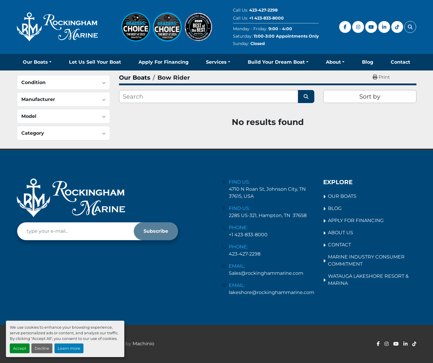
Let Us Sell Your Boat (95, 62)
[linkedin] (384, 27)
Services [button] (216, 62)
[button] (37, 62)
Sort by (369, 96)
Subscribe (156, 231)
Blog (367, 62)
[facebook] (345, 27)
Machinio (143, 343)
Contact (400, 62)
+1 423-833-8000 (266, 18)
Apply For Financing (164, 62)
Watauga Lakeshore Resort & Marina (368, 279)
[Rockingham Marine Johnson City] (73, 198)
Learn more (69, 348)
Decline (42, 348)
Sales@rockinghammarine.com (266, 273)
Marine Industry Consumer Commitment (366, 260)
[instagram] (358, 27)
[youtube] (371, 27)
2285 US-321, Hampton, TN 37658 (268, 215)
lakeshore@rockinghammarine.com (271, 292)
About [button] (333, 62)
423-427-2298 (263, 10)
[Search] (208, 96)
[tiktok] (397, 27)
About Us (340, 232)
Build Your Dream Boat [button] (276, 62)
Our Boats (35, 62)
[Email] (75, 231)
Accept (19, 348)
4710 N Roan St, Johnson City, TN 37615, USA (268, 192)
